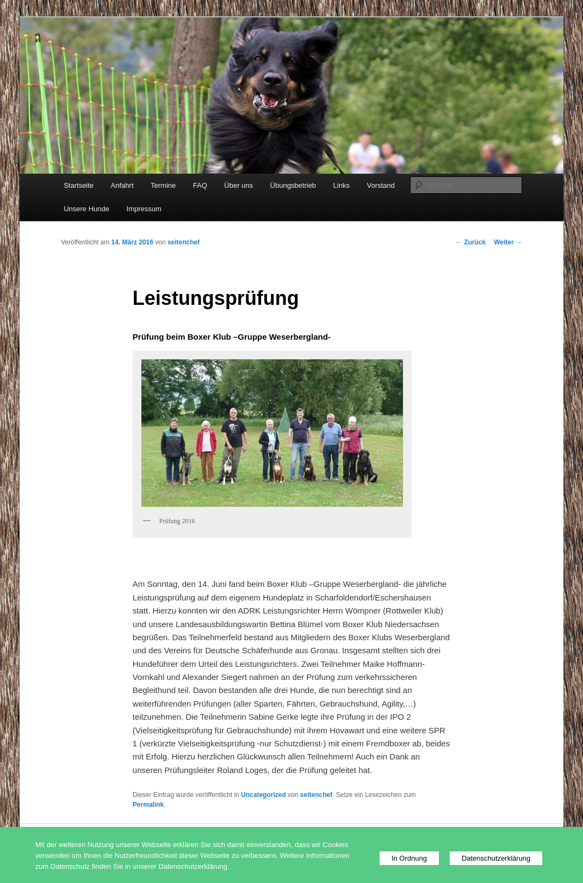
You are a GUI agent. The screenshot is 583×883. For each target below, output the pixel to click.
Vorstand (380, 185)
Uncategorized (263, 795)
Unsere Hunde (86, 209)
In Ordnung (409, 858)
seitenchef (184, 242)
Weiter (508, 242)
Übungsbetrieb (293, 185)
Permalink (148, 804)
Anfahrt (122, 185)
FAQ (200, 185)
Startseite (79, 185)
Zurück (471, 242)
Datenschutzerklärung (496, 858)
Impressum (144, 209)
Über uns (238, 185)
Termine (163, 185)
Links (341, 185)
